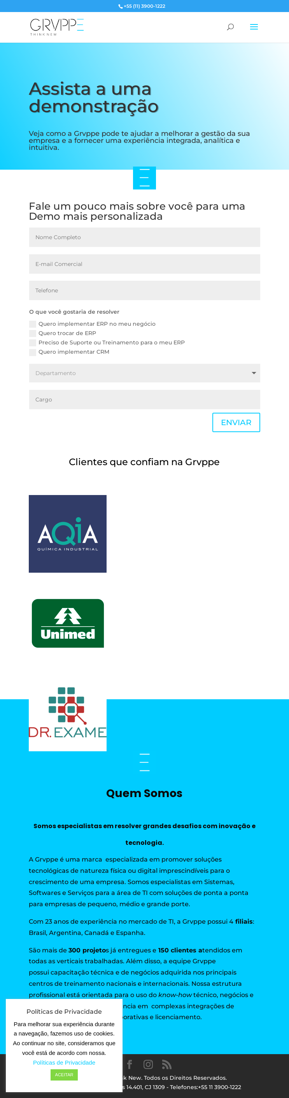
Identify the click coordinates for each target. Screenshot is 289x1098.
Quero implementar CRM (69, 352)
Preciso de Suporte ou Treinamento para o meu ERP (107, 342)
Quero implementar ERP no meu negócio (92, 324)
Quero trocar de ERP (62, 333)
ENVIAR (236, 422)
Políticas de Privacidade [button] (64, 1062)
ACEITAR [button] (64, 1074)
